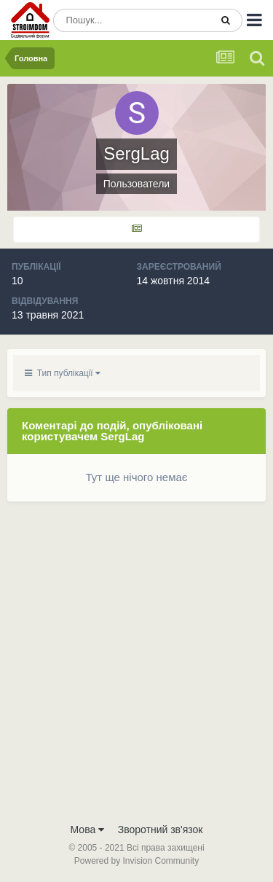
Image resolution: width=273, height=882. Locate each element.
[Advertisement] (136, 671)
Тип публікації (62, 373)
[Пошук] (132, 20)
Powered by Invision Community (136, 861)
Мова (88, 829)
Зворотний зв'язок (160, 829)
